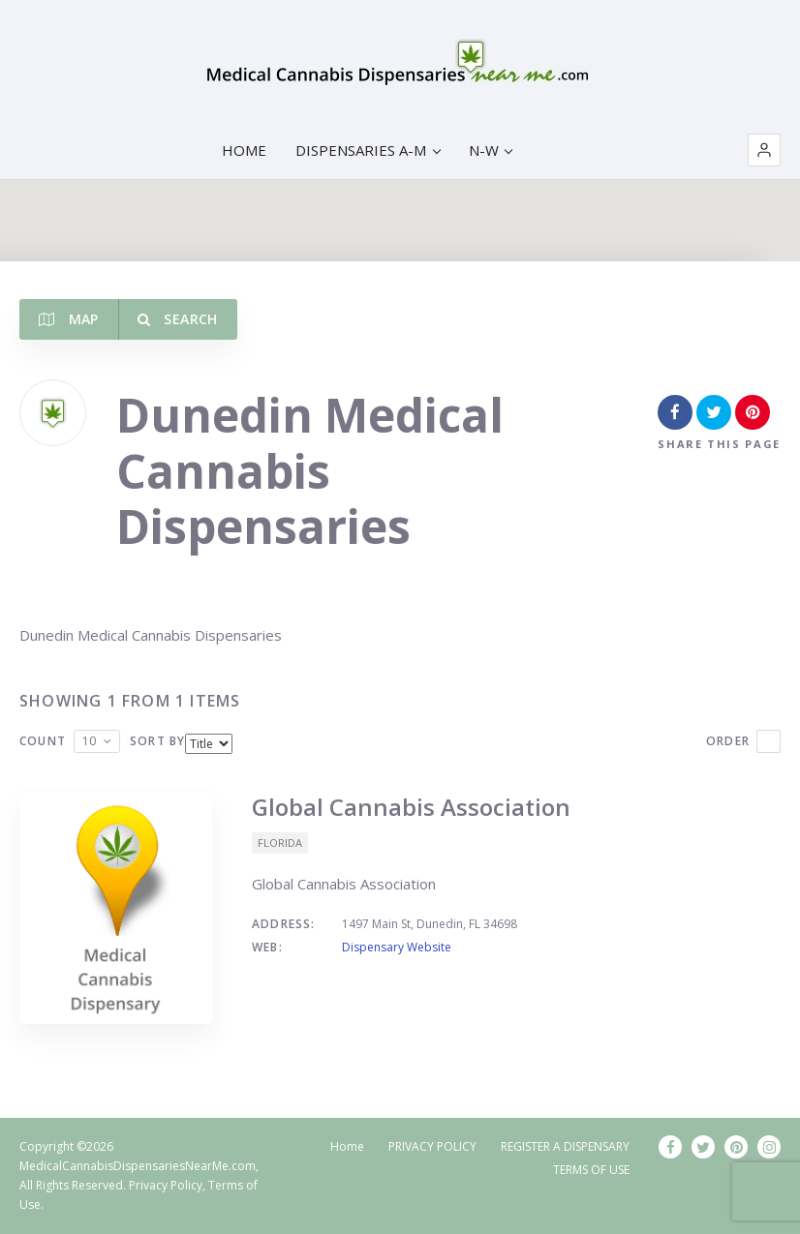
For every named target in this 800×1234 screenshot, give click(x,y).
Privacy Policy (165, 1185)
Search (178, 319)
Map (69, 319)
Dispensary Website (396, 947)
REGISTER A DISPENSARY (565, 1146)
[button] (764, 150)
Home (347, 1146)
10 (89, 741)
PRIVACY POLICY (432, 1146)
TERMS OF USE (591, 1169)
